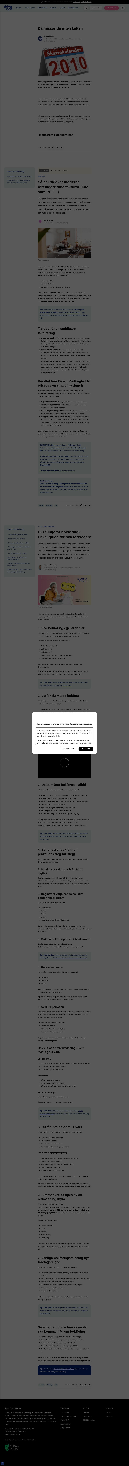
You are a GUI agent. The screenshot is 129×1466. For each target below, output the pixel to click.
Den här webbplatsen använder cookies (51, 724)
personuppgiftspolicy (54, 740)
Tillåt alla (86, 749)
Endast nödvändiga (69, 748)
